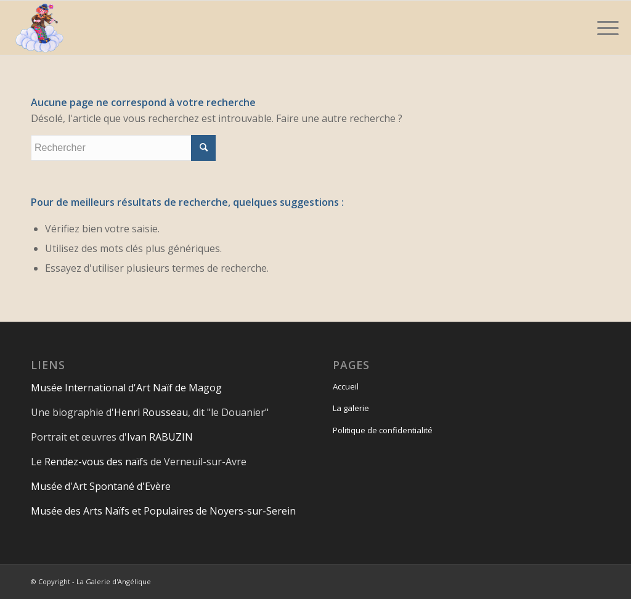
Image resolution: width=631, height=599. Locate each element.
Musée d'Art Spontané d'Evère (101, 486)
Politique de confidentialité (383, 430)
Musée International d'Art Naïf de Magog (126, 387)
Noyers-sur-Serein (253, 511)
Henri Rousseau (151, 412)
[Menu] (604, 28)
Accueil (346, 386)
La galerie (351, 408)
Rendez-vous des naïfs (96, 461)
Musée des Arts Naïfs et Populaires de (120, 511)
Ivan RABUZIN (160, 437)
